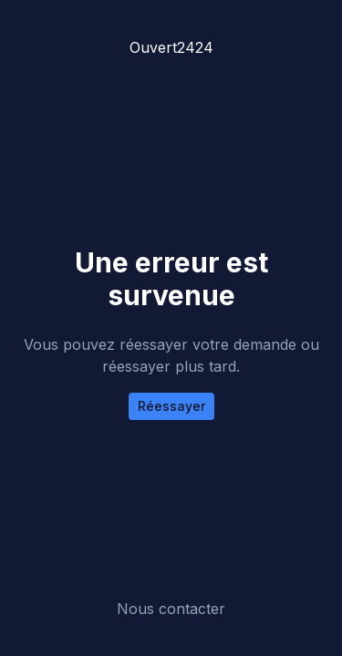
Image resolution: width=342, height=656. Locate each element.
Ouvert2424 (171, 47)
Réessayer (171, 406)
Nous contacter (171, 609)
